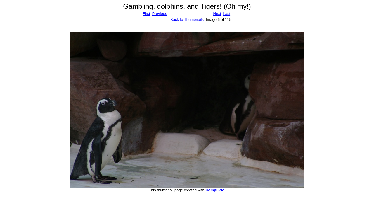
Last (226, 13)
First (146, 13)
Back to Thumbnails (187, 19)
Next (217, 13)
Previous (159, 13)
